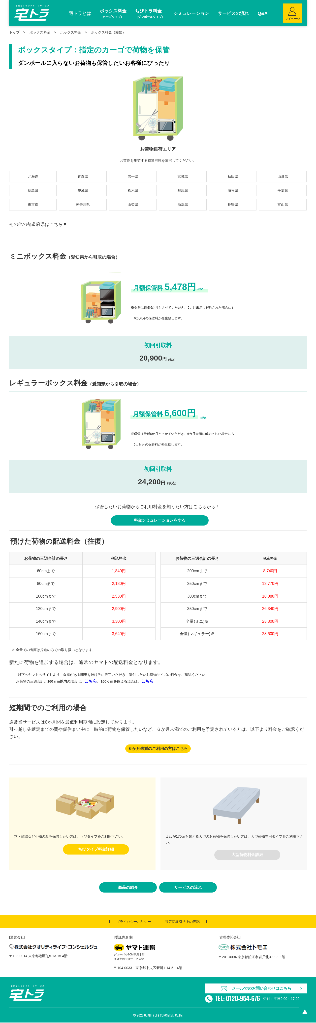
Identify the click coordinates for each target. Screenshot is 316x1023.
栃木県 (133, 191)
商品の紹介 (128, 888)
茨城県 (83, 191)
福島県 (33, 191)
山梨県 (133, 204)
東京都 (33, 204)
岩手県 (133, 176)
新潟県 (183, 204)
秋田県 (233, 176)
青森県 (83, 176)
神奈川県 (83, 204)
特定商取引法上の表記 (182, 922)
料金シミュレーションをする (160, 520)
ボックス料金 (70, 32)
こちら (90, 681)
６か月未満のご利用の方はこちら (158, 749)
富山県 (283, 204)
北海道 (33, 176)
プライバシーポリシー (133, 922)
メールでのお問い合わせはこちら (261, 988)
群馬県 (183, 191)
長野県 (233, 204)
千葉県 (283, 191)
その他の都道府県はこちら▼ (38, 224)
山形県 (283, 176)
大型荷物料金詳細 (247, 855)
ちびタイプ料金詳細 (96, 849)
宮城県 (183, 176)
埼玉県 (233, 191)
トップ (14, 32)
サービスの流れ (188, 888)
